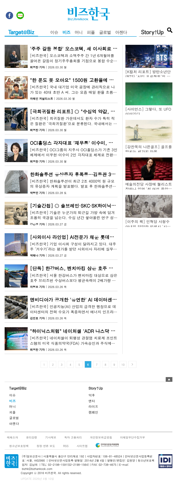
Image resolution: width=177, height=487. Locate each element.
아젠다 (121, 32)
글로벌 (105, 32)
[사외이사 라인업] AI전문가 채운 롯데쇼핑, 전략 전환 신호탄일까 (98, 237)
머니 (79, 32)
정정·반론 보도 (46, 446)
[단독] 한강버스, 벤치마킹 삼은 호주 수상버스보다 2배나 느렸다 (97, 268)
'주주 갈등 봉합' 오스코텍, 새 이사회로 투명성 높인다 (86, 48)
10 (123, 364)
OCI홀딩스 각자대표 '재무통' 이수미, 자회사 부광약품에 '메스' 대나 (100, 142)
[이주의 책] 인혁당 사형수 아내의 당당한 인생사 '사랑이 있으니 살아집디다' (148, 226)
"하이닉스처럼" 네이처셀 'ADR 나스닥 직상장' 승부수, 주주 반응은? (101, 331)
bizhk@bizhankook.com (37, 469)
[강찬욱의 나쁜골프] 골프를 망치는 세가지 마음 (148, 149)
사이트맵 (82, 446)
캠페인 (93, 412)
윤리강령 (31, 437)
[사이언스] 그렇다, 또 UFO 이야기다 (148, 111)
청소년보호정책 (19, 446)
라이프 (93, 406)
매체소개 (12, 437)
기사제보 (50, 437)
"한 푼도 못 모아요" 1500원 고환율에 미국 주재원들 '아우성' (93, 80)
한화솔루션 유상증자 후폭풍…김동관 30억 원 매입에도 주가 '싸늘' (99, 174)
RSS (65, 446)
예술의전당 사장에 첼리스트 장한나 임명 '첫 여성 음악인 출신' (148, 189)
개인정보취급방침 (101, 437)
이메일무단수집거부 (132, 437)
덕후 (91, 395)
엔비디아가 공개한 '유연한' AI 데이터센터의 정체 (81, 299)
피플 (91, 32)
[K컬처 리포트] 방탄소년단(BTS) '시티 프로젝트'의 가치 (148, 76)
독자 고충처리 (73, 437)
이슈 (54, 32)
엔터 (91, 400)
